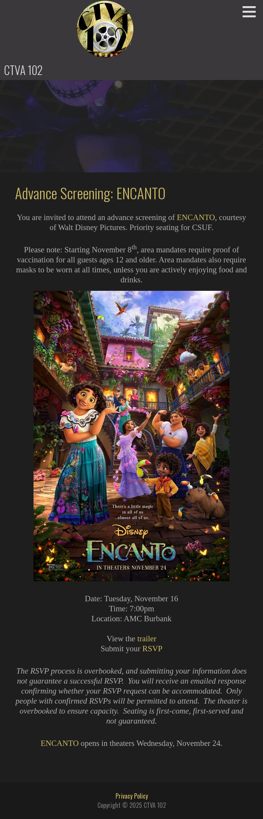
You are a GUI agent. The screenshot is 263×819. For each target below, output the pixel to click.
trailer (146, 638)
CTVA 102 (23, 69)
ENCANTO (196, 217)
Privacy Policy (132, 796)
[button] (252, 12)
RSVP (152, 648)
